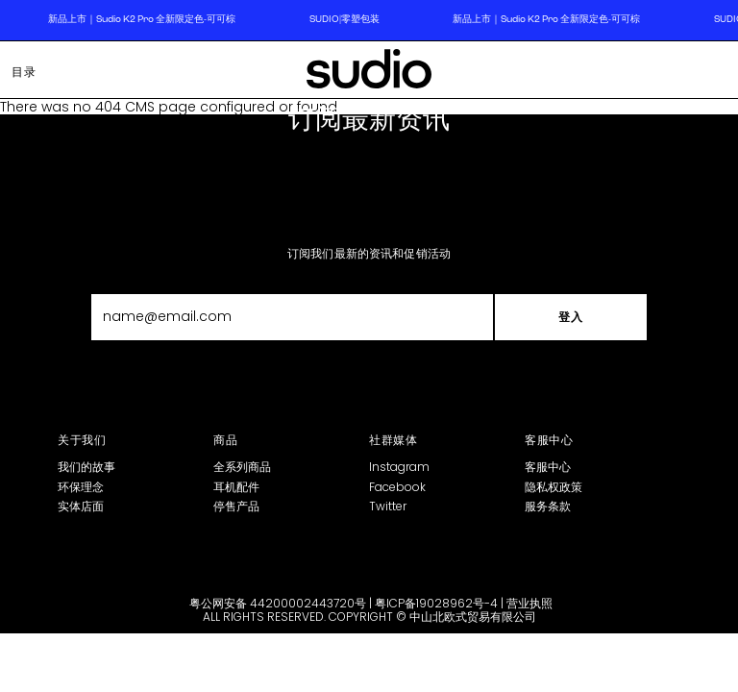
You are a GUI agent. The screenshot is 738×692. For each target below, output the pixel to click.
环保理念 (81, 487)
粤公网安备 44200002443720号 (277, 603)
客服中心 (548, 466)
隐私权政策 (553, 487)
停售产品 (236, 506)
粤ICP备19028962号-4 (436, 603)
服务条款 (548, 506)
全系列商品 (242, 466)
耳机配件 (236, 487)
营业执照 (529, 603)
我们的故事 (86, 466)
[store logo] (369, 72)
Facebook (397, 487)
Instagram (399, 466)
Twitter (387, 506)
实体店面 (81, 506)
